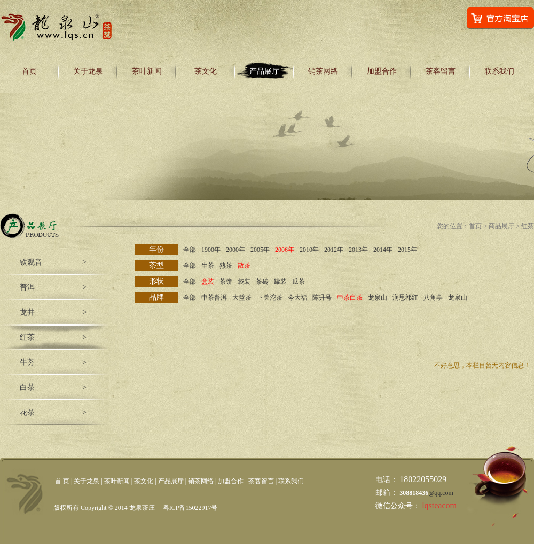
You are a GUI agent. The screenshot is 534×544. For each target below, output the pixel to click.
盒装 (207, 281)
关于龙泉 (88, 71)
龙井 (27, 312)
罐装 (280, 281)
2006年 (284, 249)
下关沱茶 (269, 297)
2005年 (260, 249)
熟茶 (225, 265)
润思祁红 (405, 297)
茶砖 (262, 281)
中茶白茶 (350, 297)
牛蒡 (27, 362)
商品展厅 (501, 226)
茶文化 (205, 71)
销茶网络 (323, 71)
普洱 (27, 287)
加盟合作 (382, 71)
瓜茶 (298, 281)
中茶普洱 (214, 297)
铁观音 (31, 262)
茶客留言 (441, 71)
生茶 (207, 265)
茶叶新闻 (147, 71)
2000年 (235, 249)
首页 (29, 71)
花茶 (27, 413)
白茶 (27, 387)
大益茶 (242, 297)
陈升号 (322, 297)
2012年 (333, 249)
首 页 (62, 481)
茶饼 (225, 281)
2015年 (407, 249)
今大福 (297, 297)
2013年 (358, 249)
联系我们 (499, 71)
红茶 (27, 337)
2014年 (382, 249)
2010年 (309, 249)
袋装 (244, 281)
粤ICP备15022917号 (190, 507)
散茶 (244, 265)
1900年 (211, 249)
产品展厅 (264, 71)
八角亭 (433, 297)
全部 (189, 249)
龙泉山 (377, 297)
